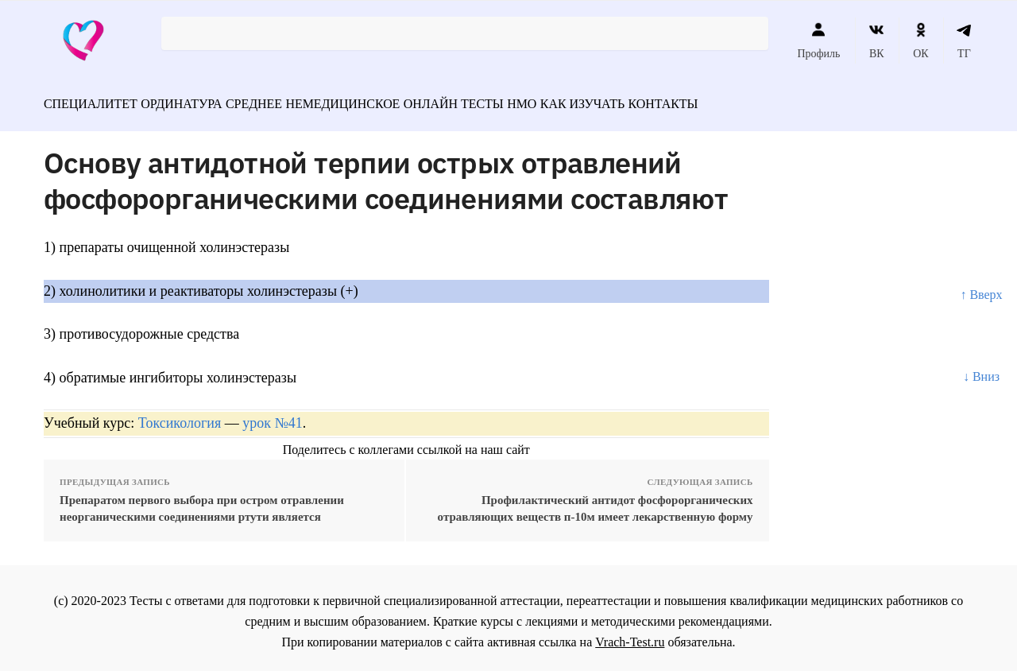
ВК (876, 40)
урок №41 (272, 416)
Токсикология (179, 416)
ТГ (964, 40)
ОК (920, 40)
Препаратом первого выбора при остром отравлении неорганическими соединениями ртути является (202, 501)
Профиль (818, 40)
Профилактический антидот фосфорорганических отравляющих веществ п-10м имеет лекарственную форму (595, 501)
